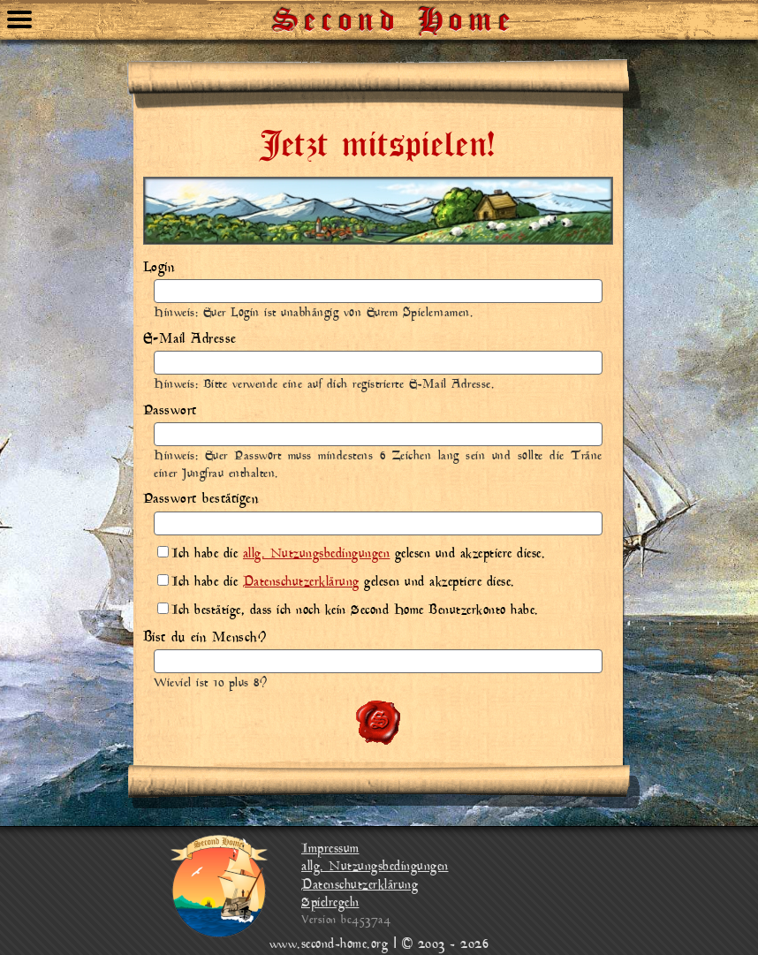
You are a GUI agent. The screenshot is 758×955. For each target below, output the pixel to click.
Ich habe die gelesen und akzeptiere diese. (351, 554)
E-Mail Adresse (190, 339)
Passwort (170, 411)
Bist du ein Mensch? (205, 638)
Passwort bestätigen (201, 499)
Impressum (330, 849)
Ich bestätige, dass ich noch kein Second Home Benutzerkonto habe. (348, 611)
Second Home (395, 13)
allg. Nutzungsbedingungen (316, 554)
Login (159, 268)
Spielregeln (330, 903)
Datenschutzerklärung (301, 582)
